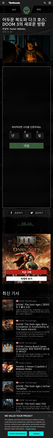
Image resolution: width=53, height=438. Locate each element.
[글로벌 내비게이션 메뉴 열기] (3, 2)
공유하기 (16, 212)
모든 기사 (26, 223)
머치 (39, 9)
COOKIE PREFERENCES (17, 434)
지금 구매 (26, 272)
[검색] (44, 2)
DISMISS (36, 434)
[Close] (49, 416)
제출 (26, 145)
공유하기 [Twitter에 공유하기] (36, 212)
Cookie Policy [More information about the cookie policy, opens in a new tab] (31, 429)
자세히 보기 (26, 278)
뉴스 (14, 9)
